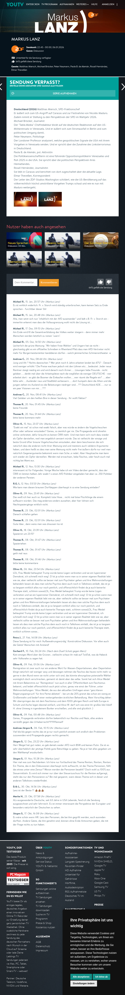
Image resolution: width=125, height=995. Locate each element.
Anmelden (108, 4)
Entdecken (32, 4)
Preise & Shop (43, 923)
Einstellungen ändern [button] (84, 983)
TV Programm (49, 4)
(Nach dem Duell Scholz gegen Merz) (66, 651)
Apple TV (99, 870)
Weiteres (81, 4)
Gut (100, 282)
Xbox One (99, 878)
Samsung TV (101, 887)
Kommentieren (49, 282)
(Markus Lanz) (52, 301)
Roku (97, 874)
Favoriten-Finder (74, 866)
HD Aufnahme (73, 870)
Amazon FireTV (102, 857)
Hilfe (94, 4)
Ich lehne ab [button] (101, 976)
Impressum (42, 950)
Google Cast (101, 882)
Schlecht (109, 282)
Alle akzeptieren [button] (81, 976)
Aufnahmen (67, 4)
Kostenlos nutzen (45, 927)
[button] (117, 4)
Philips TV (99, 895)
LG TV (97, 891)
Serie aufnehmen (64, 93)
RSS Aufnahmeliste (75, 891)
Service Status (44, 861)
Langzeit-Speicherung (77, 861)
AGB (38, 942)
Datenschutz (43, 946)
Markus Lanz (25, 40)
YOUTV (15, 4)
